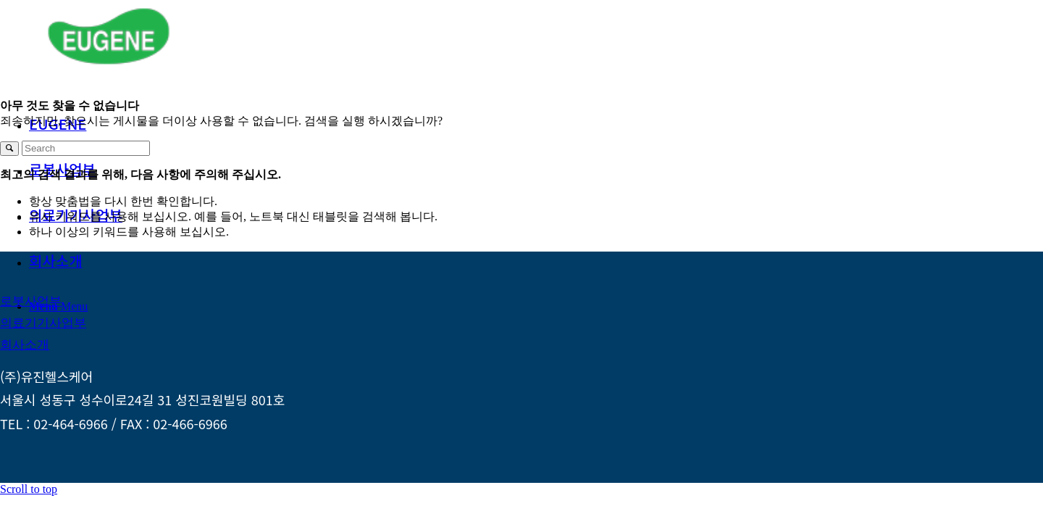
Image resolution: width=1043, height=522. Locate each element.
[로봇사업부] (31, 301)
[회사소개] (24, 345)
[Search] (86, 148)
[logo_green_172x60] (108, 68)
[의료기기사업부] (43, 323)
